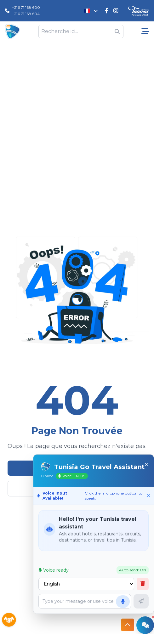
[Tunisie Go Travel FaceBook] (106, 11)
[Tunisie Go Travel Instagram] (115, 11)
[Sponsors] (9, 620)
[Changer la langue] (91, 11)
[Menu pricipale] (145, 31)
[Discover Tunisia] (138, 11)
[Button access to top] (127, 624)
